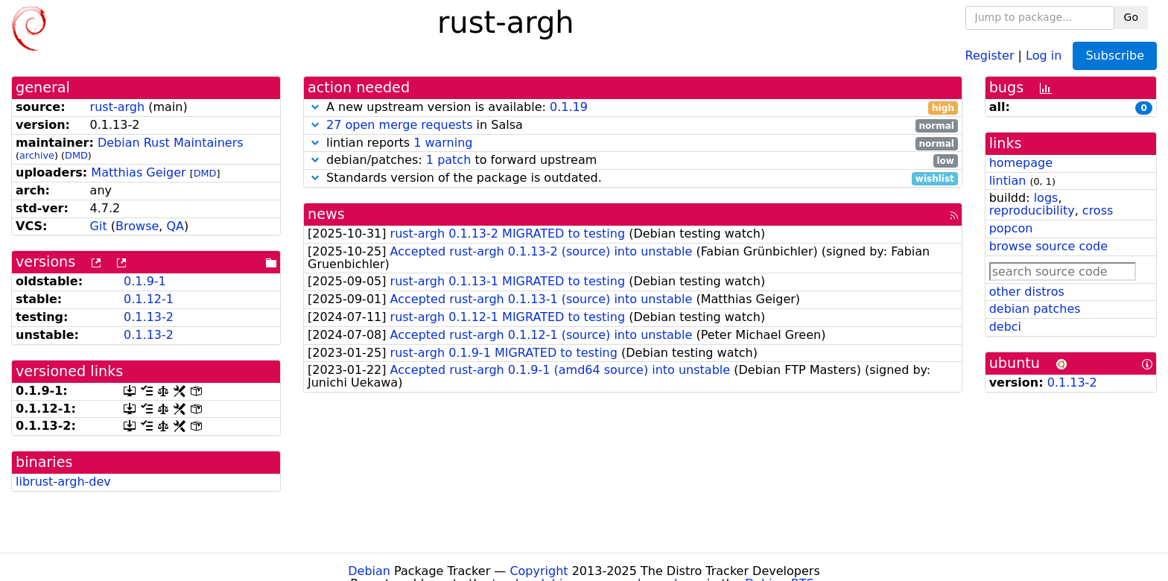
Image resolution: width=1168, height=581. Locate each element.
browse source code (1048, 246)
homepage (1021, 163)
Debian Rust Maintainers (171, 143)
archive (36, 155)
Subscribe (1114, 55)
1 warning (442, 143)
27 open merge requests (399, 125)
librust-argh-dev (63, 481)
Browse (137, 226)
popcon (1011, 228)
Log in (1043, 55)
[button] (315, 107)
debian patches (1035, 309)
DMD (76, 155)
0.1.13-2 (149, 317)
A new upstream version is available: (633, 107)
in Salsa (633, 125)
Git (98, 226)
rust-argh (117, 107)
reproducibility (1032, 210)
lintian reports (633, 143)
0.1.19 (569, 107)
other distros (1026, 292)
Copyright (539, 571)
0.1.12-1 (149, 299)
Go (1131, 17)
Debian (369, 571)
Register (990, 55)
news (326, 214)
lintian (1007, 181)
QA (175, 226)
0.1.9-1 (145, 281)
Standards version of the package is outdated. (633, 178)
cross (1097, 210)
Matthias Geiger (138, 172)
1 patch (448, 160)
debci (1005, 327)
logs (1046, 198)
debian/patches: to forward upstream (633, 160)
